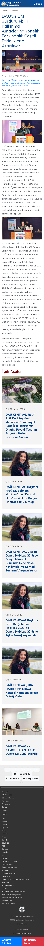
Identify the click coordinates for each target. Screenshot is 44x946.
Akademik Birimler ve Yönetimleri (13, 891)
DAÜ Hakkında (7, 795)
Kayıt (3, 819)
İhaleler (4, 814)
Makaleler (5, 870)
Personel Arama (7, 901)
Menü (37, 3)
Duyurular (5, 849)
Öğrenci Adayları (8, 798)
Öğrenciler (5, 828)
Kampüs (5, 807)
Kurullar (4, 888)
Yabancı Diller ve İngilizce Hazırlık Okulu (15, 879)
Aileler (4, 831)
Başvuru (5, 822)
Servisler (5, 840)
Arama (4, 837)
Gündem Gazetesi (8, 864)
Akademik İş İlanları (8, 904)
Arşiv (3, 855)
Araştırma (5, 882)
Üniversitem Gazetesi (9, 867)
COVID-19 (5, 843)
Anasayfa (5, 792)
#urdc (26, 85)
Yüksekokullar (6, 876)
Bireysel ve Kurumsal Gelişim (12, 898)
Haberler (5, 11)
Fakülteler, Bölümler (9, 873)
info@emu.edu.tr (25, 933)
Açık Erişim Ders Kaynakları (11, 895)
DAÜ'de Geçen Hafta (9, 861)
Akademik (5, 801)
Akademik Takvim (8, 885)
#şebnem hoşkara (17, 83)
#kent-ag (6, 80)
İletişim (4, 810)
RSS (3, 846)
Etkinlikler (5, 858)
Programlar (6, 804)
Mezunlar (5, 834)
